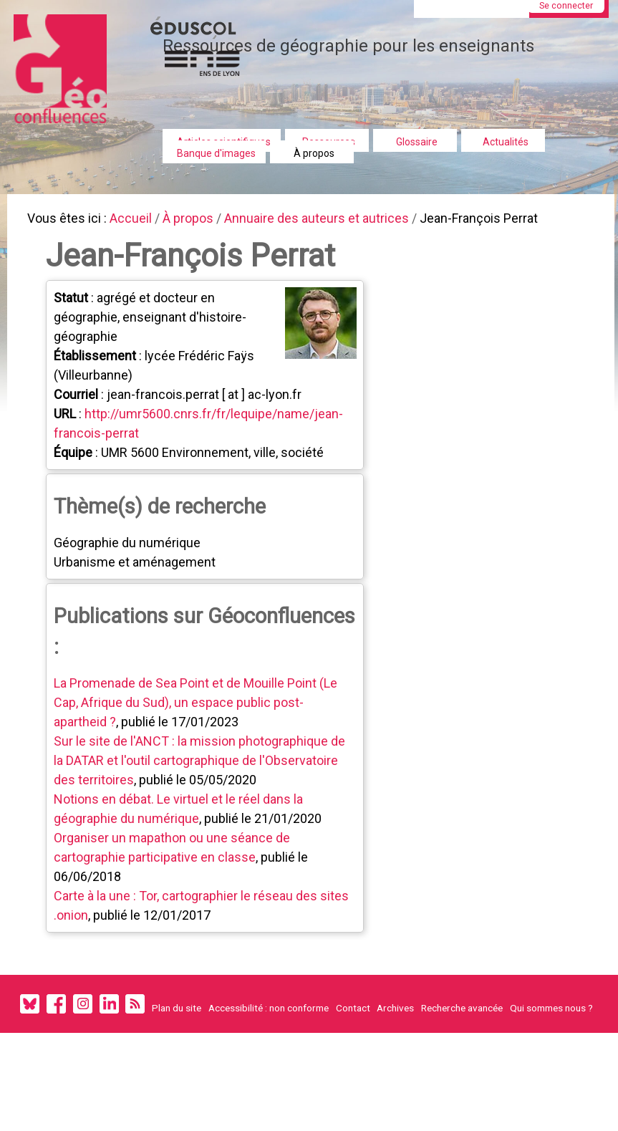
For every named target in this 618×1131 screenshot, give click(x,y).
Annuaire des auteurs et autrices (331, 220)
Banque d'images (216, 153)
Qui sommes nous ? (551, 1015)
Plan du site (176, 1015)
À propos (314, 153)
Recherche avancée (462, 1015)
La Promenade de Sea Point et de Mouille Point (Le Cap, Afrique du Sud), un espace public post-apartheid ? (197, 707)
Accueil (136, 220)
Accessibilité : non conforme (268, 1015)
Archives (395, 1015)
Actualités (505, 142)
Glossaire (417, 142)
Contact (353, 1015)
